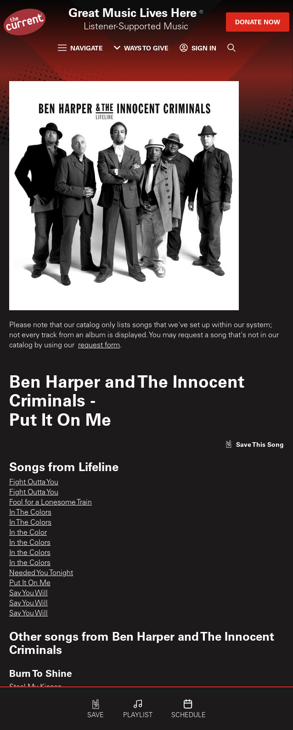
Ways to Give (141, 48)
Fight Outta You (33, 482)
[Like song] (254, 444)
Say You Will (28, 593)
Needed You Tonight (41, 573)
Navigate (80, 48)
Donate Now (257, 21)
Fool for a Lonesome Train (50, 502)
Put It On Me (30, 583)
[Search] (231, 48)
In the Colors (30, 543)
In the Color (28, 533)
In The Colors (30, 512)
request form (99, 345)
